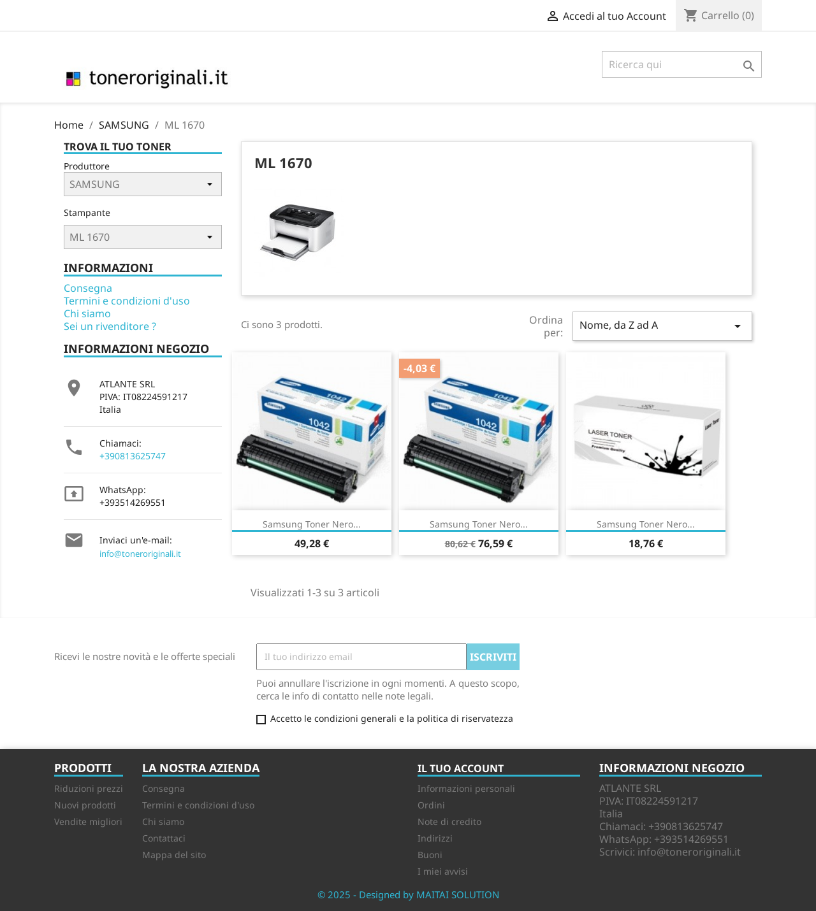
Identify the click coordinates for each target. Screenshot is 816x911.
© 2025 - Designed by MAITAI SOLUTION (408, 894)
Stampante (87, 212)
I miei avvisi (443, 871)
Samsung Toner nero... (312, 524)
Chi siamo (87, 313)
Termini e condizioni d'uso (127, 301)
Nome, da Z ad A (662, 326)
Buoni (430, 855)
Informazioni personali (466, 788)
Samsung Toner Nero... (479, 524)
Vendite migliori (88, 821)
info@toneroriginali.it (140, 553)
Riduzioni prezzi (88, 788)
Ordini (431, 805)
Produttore (87, 166)
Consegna (88, 288)
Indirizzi (435, 838)
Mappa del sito (174, 855)
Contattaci (164, 838)
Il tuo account (461, 768)
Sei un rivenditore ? (110, 326)
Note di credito (449, 821)
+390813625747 (132, 456)
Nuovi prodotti (85, 805)
